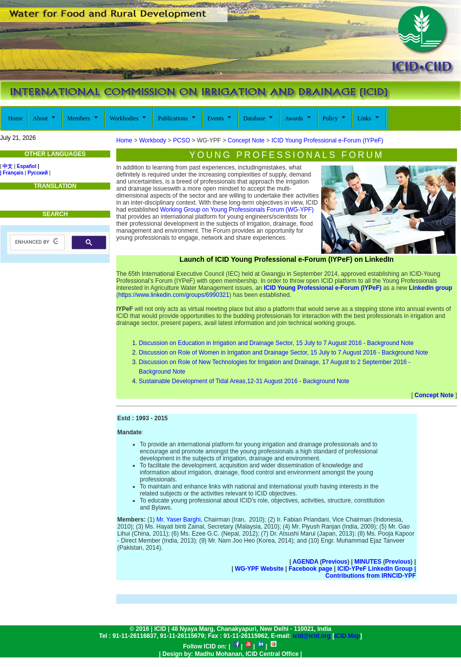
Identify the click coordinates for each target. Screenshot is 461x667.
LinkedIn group (429, 287)
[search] (36, 242)
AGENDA (306, 561)
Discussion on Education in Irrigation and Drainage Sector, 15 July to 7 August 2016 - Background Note (276, 343)
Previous (335, 561)
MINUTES (367, 561)
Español (27, 166)
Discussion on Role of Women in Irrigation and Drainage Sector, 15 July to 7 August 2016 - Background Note (283, 352)
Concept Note (246, 140)
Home (124, 140)
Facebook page (311, 568)
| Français (12, 173)
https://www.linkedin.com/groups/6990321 (173, 294)
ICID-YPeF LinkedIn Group (376, 568)
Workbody (152, 140)
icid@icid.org (312, 635)
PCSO (181, 140)
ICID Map (347, 635)
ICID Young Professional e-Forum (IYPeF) (327, 140)
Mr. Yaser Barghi (178, 519)
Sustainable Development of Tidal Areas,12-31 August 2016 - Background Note (244, 381)
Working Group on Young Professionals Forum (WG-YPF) (237, 209)
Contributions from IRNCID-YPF (370, 575)
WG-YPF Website (259, 568)
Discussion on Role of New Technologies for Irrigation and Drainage (229, 362)
